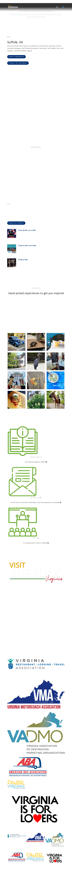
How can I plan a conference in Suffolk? (20, 619)
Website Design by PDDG (15, 636)
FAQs (9, 613)
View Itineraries (16, 57)
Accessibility (12, 629)
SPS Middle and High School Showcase (35, 249)
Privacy (10, 632)
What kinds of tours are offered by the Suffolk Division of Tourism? (29, 615)
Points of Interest (18, 63)
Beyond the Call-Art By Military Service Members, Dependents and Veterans (40, 234)
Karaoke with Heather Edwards (32, 263)
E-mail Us (10, 607)
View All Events (16, 223)
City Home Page (13, 625)
